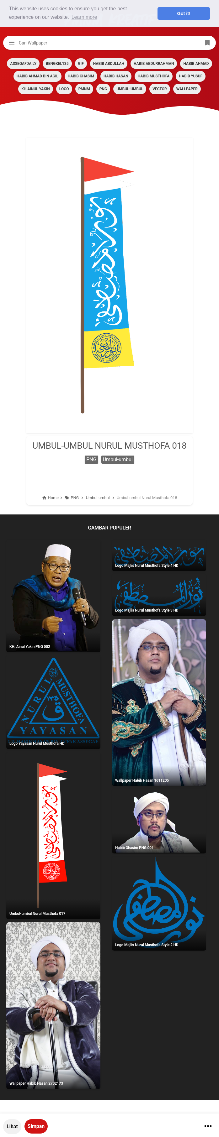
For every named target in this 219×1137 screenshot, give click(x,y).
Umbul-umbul (129, 89)
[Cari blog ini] (109, 43)
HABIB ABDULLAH (108, 63)
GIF (81, 63)
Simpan (36, 1126)
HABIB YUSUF (190, 76)
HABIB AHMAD (196, 63)
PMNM (84, 89)
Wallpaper (187, 89)
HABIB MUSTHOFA (154, 76)
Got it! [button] (183, 13)
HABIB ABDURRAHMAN (154, 63)
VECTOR (159, 89)
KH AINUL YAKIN (35, 89)
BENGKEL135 (57, 63)
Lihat (12, 1126)
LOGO (64, 89)
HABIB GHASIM (81, 76)
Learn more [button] (84, 17)
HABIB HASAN (116, 76)
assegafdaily (23, 63)
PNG (103, 89)
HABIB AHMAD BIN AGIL (37, 76)
